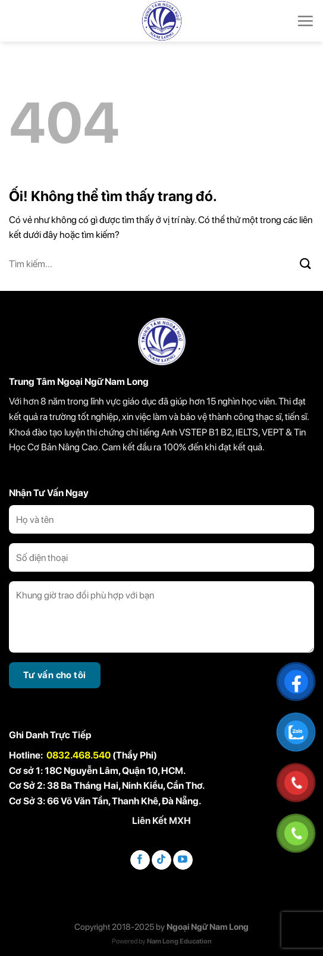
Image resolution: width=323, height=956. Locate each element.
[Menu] (305, 20)
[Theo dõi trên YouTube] (183, 860)
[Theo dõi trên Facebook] (140, 860)
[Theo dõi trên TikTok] (161, 860)
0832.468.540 (78, 755)
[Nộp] (305, 264)
